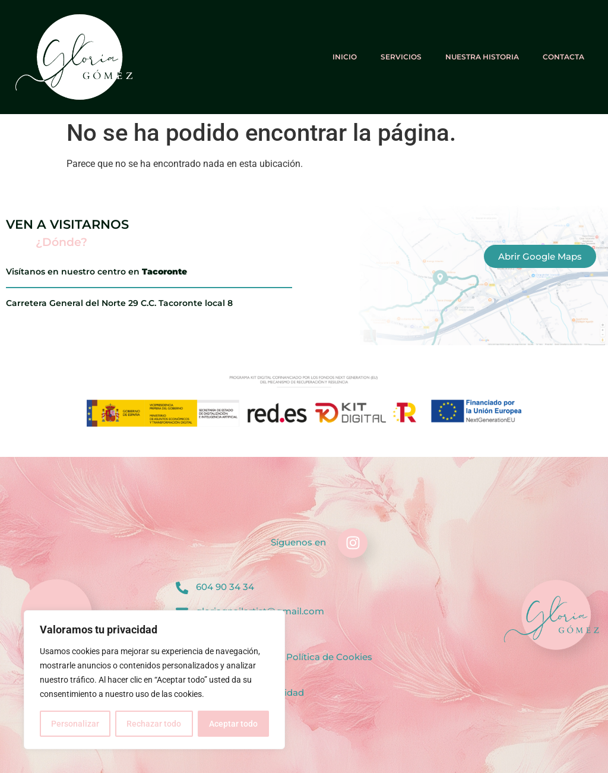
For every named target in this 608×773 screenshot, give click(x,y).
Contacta (563, 56)
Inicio (344, 56)
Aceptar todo (233, 723)
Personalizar (75, 723)
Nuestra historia (482, 56)
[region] (154, 679)
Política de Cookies (329, 656)
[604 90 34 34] (182, 588)
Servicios (401, 56)
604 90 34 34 (225, 586)
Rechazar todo (153, 723)
